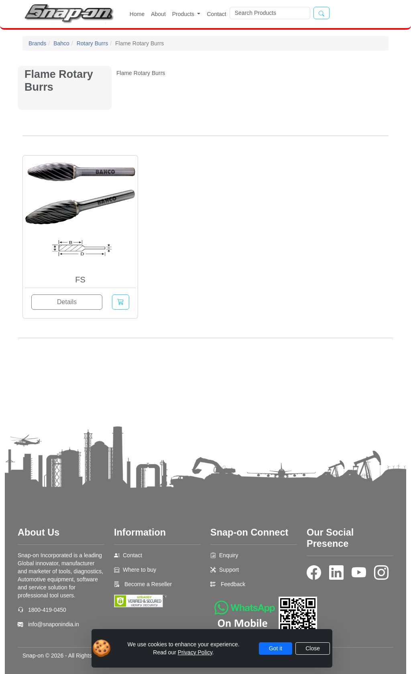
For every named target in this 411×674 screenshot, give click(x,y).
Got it (275, 648)
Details (67, 301)
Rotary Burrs (92, 43)
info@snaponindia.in (53, 624)
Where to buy (139, 569)
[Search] (270, 13)
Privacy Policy (195, 652)
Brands (37, 43)
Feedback (233, 584)
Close (312, 648)
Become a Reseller (147, 584)
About (158, 14)
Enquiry (228, 555)
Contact (216, 14)
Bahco (61, 43)
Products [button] (184, 14)
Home (137, 14)
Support (229, 569)
